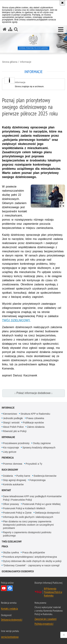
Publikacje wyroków (33, 422)
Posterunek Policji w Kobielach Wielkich (24, 508)
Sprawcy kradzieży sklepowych (38, 447)
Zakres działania (35, 426)
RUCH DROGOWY (10, 469)
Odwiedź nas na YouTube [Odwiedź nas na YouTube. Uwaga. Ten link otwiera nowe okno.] (3, 588)
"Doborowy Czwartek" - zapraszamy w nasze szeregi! (31, 565)
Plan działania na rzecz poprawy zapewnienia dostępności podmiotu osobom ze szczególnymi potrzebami (28, 524)
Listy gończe (9, 451)
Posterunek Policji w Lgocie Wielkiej (41, 504)
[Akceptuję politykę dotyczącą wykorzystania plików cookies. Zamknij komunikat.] (62, 3)
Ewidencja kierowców (45, 475)
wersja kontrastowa (9, 636)
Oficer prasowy (11, 504)
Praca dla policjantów (33, 552)
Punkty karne (23, 475)
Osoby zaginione (42, 443)
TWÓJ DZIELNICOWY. (16, 320)
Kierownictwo (10, 413)
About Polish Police (13, 426)
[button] (60, 29)
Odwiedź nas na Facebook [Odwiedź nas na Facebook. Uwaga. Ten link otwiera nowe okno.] (10, 588)
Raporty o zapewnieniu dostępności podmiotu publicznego (27, 534)
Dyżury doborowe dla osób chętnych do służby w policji (32, 561)
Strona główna (9, 61)
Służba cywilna (11, 552)
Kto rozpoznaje (11, 447)
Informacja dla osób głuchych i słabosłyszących (28, 517)
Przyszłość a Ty (34, 463)
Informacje (25, 61)
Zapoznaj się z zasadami (45, 619)
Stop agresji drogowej (14, 480)
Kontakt (6, 490)
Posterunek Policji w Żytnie (17, 512)
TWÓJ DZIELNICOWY (12, 541)
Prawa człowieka (35, 418)
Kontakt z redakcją (9, 608)
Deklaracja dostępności (47, 512)
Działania (8, 475)
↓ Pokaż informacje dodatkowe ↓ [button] (33, 393)
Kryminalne (8, 437)
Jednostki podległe (13, 418)
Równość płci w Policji (14, 431)
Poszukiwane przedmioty (16, 443)
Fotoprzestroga (37, 480)
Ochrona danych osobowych (18, 571)
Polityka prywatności (44, 623)
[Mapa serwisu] (10, 29)
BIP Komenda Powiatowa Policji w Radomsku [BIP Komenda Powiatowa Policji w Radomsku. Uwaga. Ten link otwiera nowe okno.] (53, 592)
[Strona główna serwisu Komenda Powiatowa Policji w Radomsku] (4, 29)
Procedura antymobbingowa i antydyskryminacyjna (30, 556)
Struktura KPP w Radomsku (35, 413)
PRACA (5, 546)
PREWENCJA (8, 457)
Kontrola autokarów (13, 484)
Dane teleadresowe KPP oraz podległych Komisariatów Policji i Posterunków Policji (32, 498)
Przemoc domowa (12, 463)
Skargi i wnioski (11, 422)
